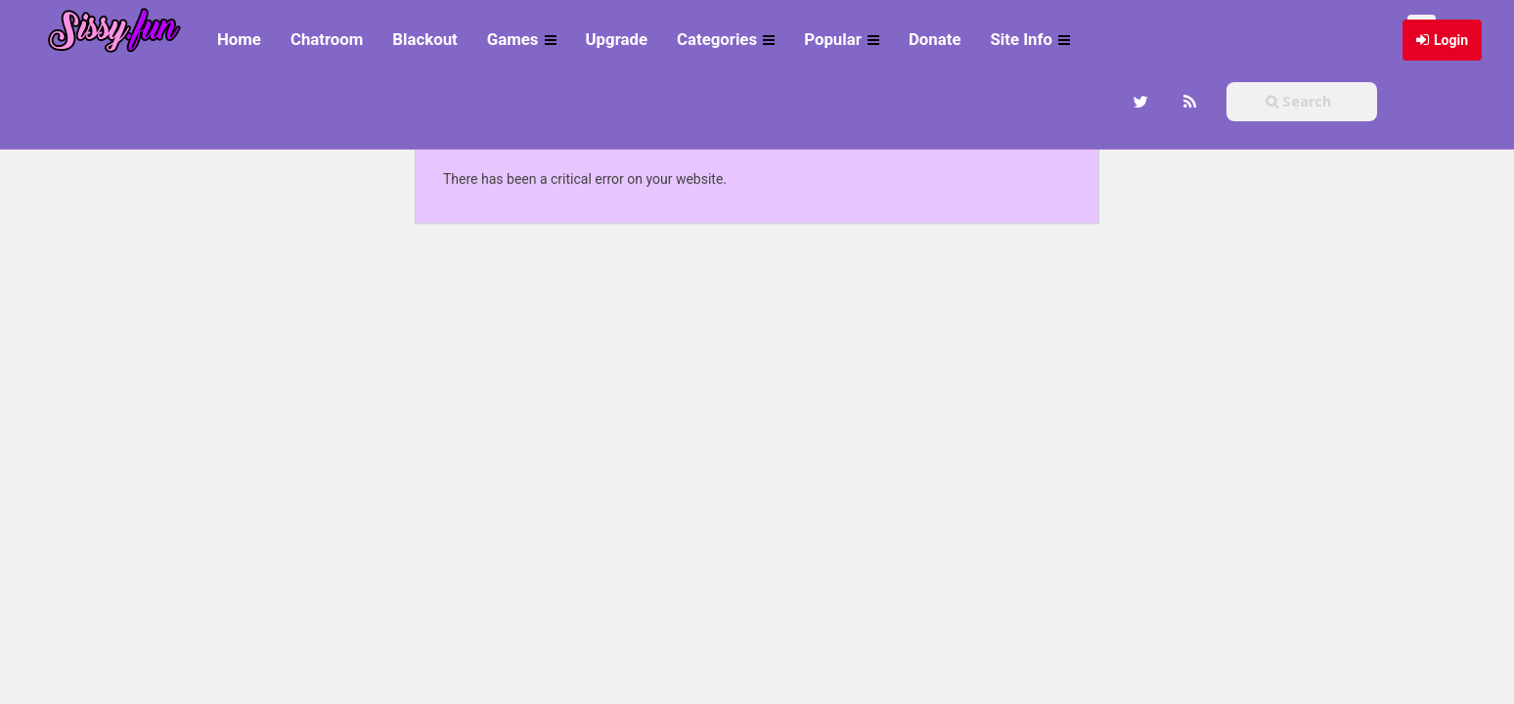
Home (239, 39)
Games (522, 39)
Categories (726, 39)
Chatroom (326, 39)
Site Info (1030, 39)
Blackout (424, 39)
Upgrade (616, 39)
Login (1451, 40)
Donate (935, 39)
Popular (841, 39)
